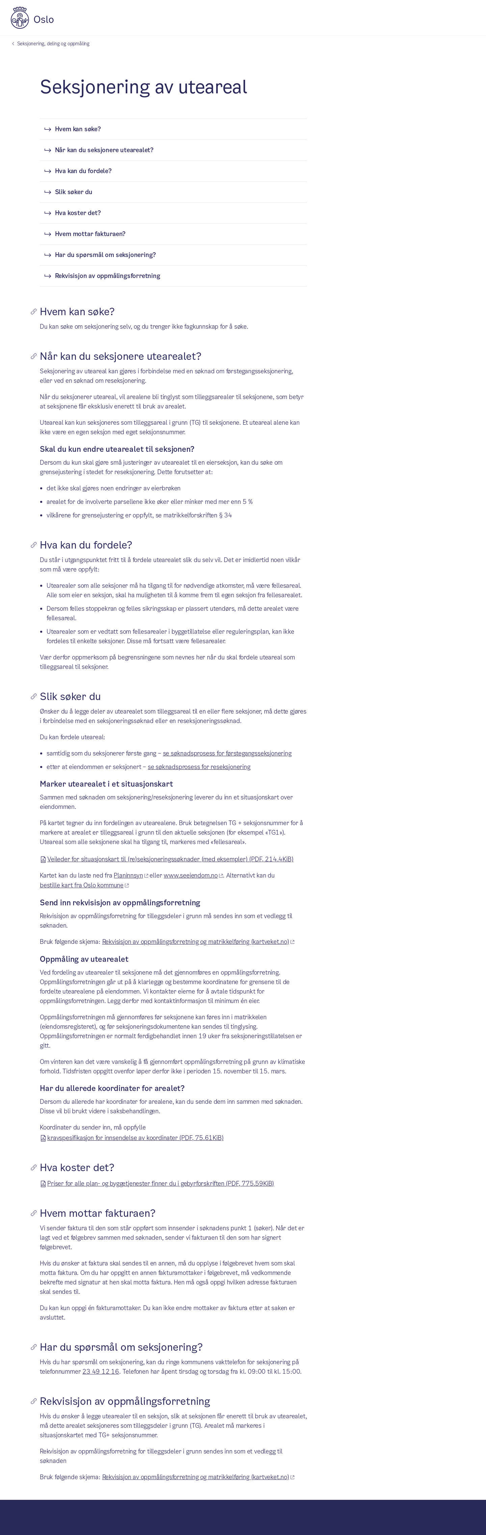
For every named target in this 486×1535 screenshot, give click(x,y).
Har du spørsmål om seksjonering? (105, 255)
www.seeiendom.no (191, 875)
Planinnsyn (128, 875)
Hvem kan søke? (78, 129)
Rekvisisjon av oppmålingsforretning (107, 276)
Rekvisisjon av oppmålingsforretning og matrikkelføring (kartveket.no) (195, 941)
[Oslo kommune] (32, 27)
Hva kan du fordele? (83, 171)
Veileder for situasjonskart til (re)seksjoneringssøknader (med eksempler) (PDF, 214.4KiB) (170, 858)
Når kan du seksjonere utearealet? (104, 150)
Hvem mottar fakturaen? (90, 234)
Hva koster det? (78, 213)
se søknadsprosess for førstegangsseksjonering (227, 753)
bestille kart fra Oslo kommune (82, 885)
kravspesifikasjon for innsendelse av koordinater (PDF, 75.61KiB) (135, 1137)
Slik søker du (73, 192)
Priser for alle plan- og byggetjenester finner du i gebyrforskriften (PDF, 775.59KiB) (160, 1183)
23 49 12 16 (100, 1371)
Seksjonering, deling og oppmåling (53, 43)
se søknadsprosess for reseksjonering (199, 767)
